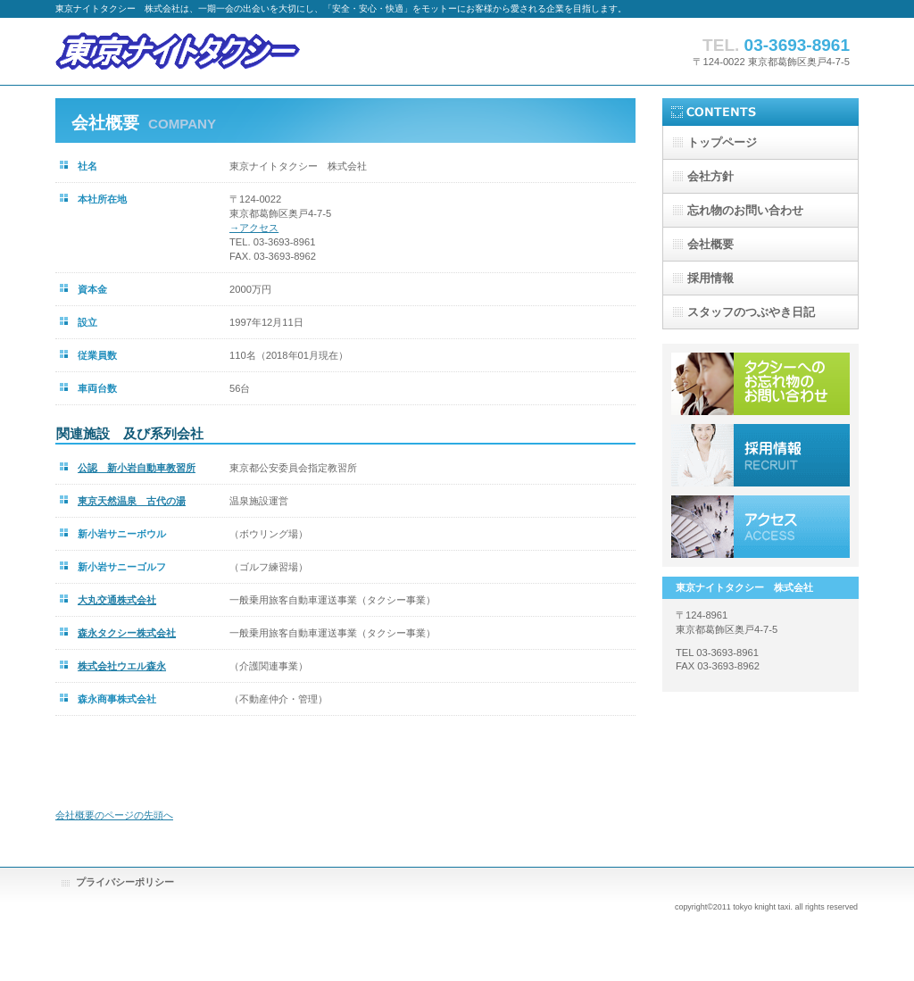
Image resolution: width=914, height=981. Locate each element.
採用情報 (760, 455)
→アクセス (253, 227)
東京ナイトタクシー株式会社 (233, 51)
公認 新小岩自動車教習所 (136, 467)
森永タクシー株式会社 (127, 633)
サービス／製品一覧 (760, 384)
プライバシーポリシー (125, 882)
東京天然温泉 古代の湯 (132, 500)
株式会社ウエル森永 (122, 666)
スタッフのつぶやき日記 (751, 312)
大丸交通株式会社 (117, 599)
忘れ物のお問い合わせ (745, 210)
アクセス (760, 526)
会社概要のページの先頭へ (114, 815)
